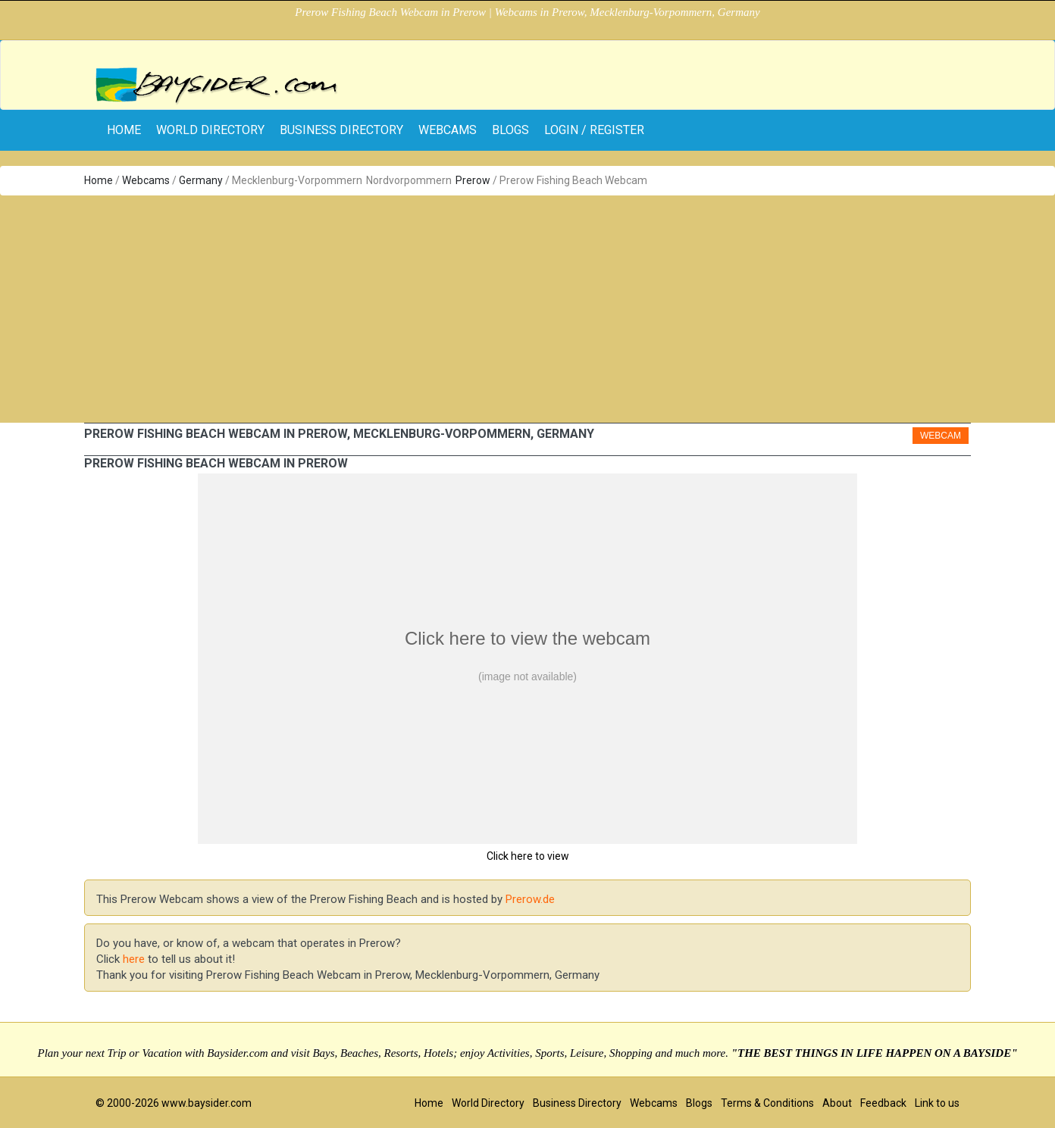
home (124, 130)
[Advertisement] (527, 309)
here (134, 959)
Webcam (940, 435)
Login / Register (594, 130)
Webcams (447, 130)
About (837, 1103)
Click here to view (528, 856)
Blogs (510, 130)
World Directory (210, 130)
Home (98, 180)
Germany (201, 180)
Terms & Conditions (767, 1103)
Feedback (883, 1103)
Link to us (937, 1103)
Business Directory (341, 130)
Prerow (472, 180)
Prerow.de (530, 899)
